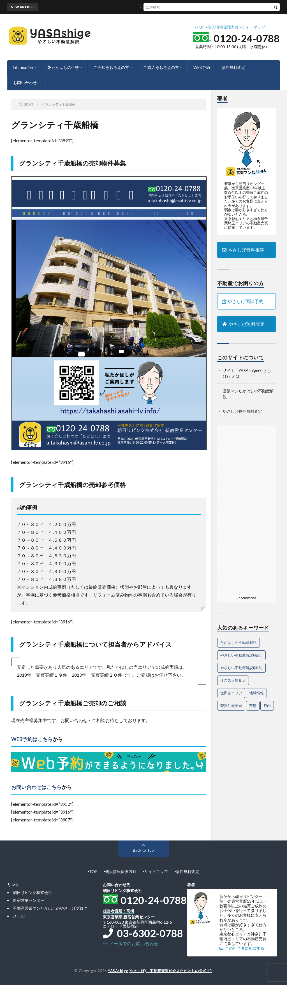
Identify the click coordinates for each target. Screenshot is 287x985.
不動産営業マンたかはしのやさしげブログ (50, 908)
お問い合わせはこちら (36, 787)
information (23, 67)
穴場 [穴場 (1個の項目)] (252, 705)
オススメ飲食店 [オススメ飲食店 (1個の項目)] (233, 680)
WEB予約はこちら (32, 739)
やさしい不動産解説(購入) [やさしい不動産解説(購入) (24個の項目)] (241, 667)
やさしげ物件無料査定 (242, 411)
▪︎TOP (200, 27)
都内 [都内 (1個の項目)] (267, 705)
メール (19, 916)
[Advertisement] (246, 509)
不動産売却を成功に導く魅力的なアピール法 (157, 7)
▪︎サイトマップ (252, 27)
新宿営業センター (28, 900)
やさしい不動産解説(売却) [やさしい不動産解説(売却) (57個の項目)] (241, 655)
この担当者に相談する (241, 948)
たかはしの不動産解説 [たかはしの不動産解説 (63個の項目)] (238, 642)
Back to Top (143, 850)
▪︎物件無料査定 (186, 871)
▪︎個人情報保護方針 (222, 27)
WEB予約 (201, 67)
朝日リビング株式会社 (32, 892)
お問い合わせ (25, 82)
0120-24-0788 (247, 38)
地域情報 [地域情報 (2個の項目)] (256, 693)
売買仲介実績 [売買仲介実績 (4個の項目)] (231, 705)
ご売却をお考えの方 (111, 67)
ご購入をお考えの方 (161, 67)
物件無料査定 (233, 67)
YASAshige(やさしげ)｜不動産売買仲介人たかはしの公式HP (160, 970)
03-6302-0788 (143, 933)
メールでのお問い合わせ (130, 943)
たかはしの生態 (63, 67)
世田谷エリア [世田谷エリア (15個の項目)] (231, 693)
